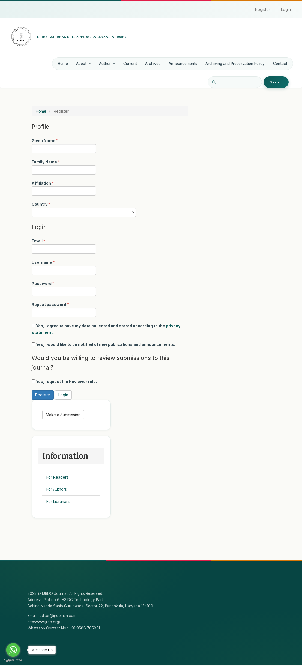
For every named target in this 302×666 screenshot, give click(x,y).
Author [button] (107, 63)
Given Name (64, 145)
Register (262, 9)
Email (64, 246)
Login (286, 9)
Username (64, 267)
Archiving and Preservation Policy (235, 63)
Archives (153, 63)
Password (64, 288)
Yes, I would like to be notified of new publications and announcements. (103, 344)
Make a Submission (63, 415)
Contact (280, 63)
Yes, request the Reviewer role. (64, 381)
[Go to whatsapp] (13, 650)
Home (63, 63)
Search (276, 82)
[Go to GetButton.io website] (13, 660)
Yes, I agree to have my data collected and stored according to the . (106, 329)
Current (130, 63)
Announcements (183, 63)
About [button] (83, 63)
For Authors (57, 490)
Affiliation (64, 188)
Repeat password (64, 309)
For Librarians (59, 502)
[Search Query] (235, 82)
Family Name (64, 167)
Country (84, 209)
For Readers (58, 477)
